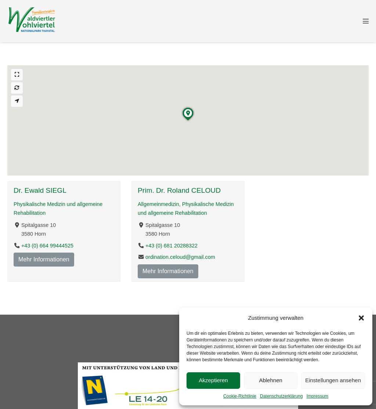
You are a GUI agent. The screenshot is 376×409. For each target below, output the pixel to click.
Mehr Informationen (43, 259)
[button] (361, 318)
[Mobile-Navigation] (366, 21)
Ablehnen (270, 380)
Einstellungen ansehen (333, 380)
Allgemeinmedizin (158, 204)
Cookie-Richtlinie (239, 396)
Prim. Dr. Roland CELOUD (179, 190)
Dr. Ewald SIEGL (40, 190)
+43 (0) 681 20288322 (171, 245)
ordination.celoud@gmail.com (180, 257)
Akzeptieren (213, 380)
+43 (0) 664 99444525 (47, 245)
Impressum (317, 396)
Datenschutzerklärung (281, 396)
